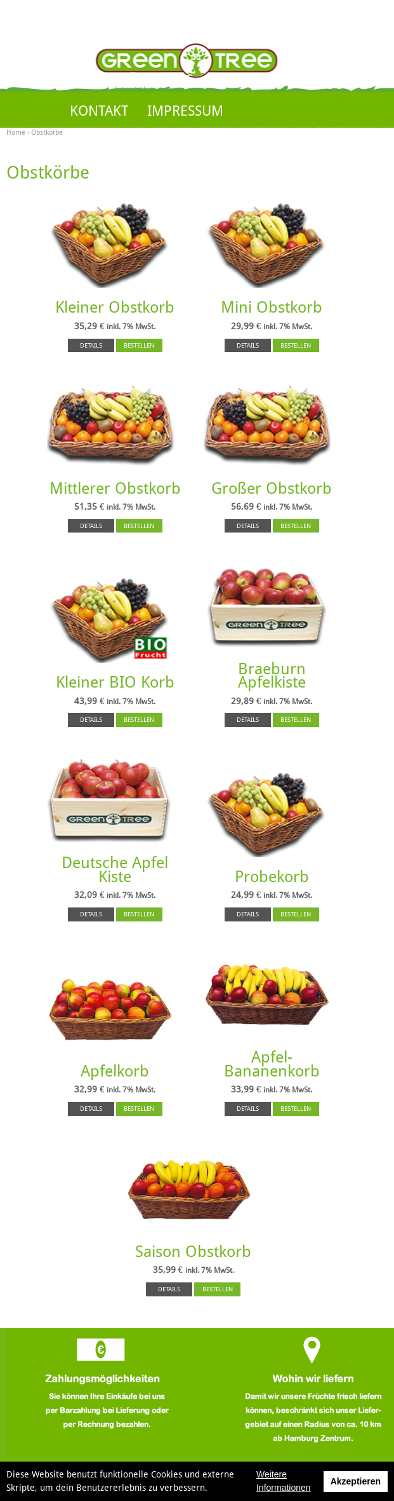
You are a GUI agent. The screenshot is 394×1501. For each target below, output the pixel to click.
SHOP (229, 80)
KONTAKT (99, 111)
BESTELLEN (139, 345)
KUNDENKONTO (316, 80)
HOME (89, 80)
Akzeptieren (356, 1481)
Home (15, 132)
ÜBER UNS (160, 80)
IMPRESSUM (185, 111)
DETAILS (91, 345)
